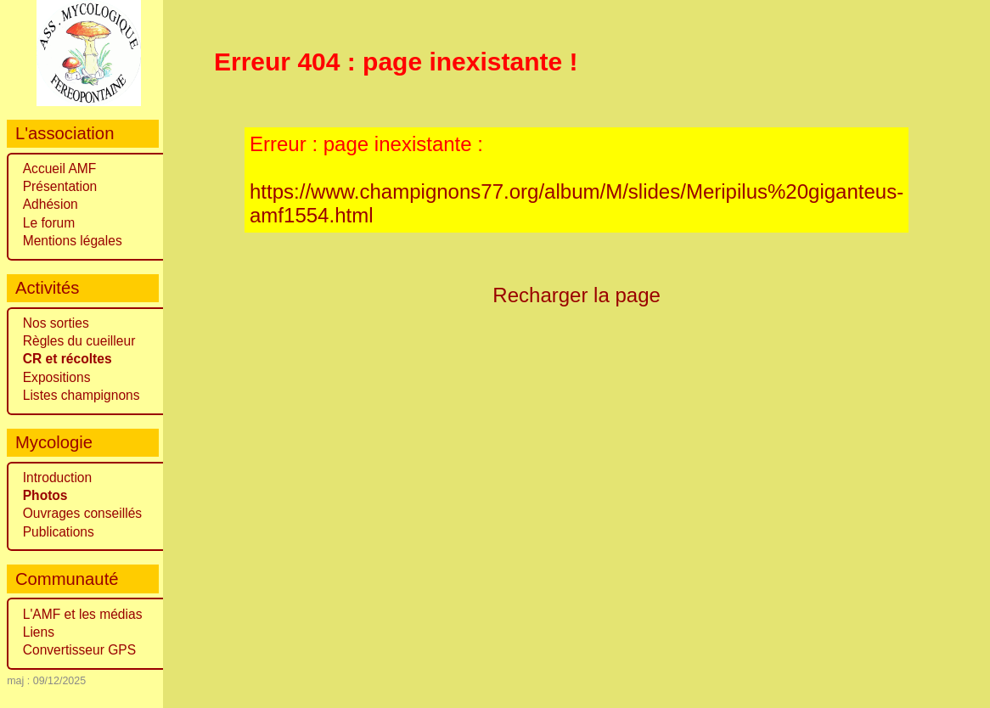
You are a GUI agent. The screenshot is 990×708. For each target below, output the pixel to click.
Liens (38, 632)
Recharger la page (576, 295)
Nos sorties (56, 323)
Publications (58, 532)
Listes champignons (81, 395)
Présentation (60, 186)
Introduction (58, 477)
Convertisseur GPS (79, 650)
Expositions (57, 377)
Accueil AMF (60, 168)
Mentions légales (72, 240)
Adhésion (50, 204)
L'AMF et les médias (83, 614)
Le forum (49, 223)
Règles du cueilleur (79, 341)
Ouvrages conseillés (82, 513)
